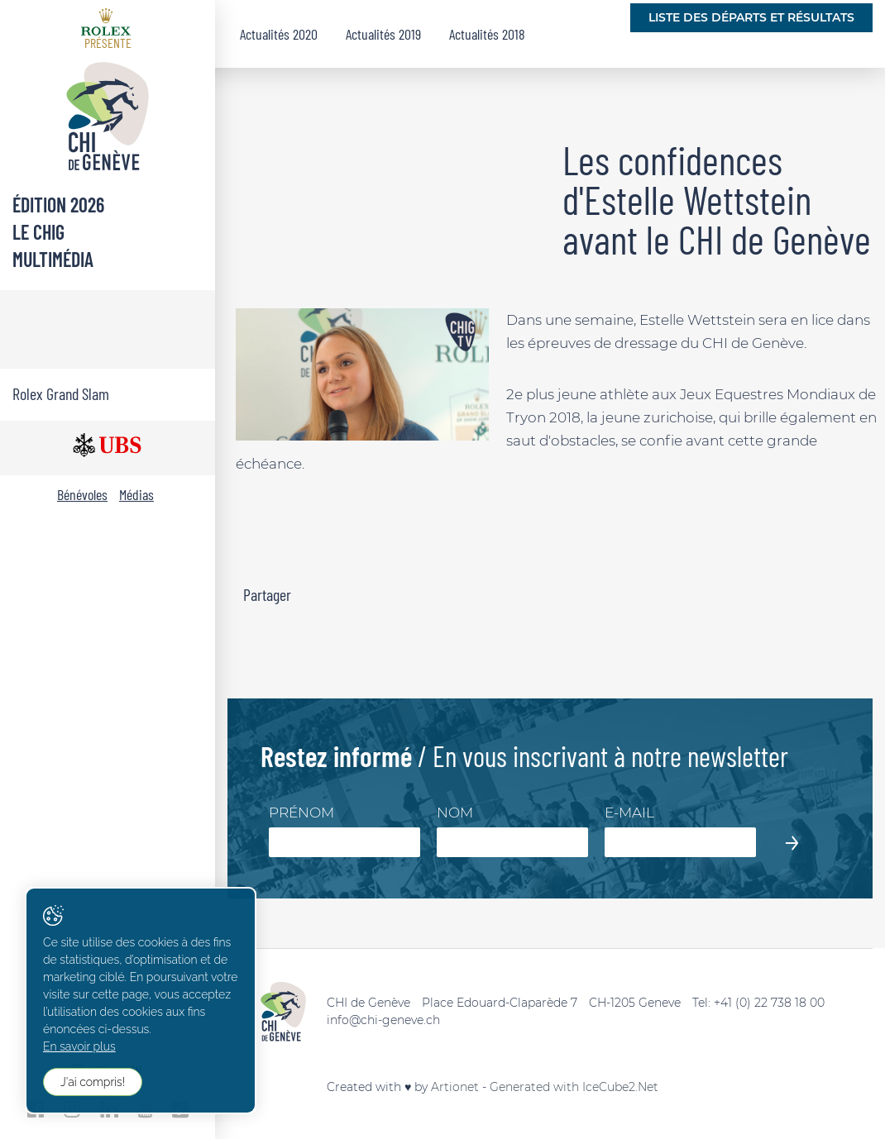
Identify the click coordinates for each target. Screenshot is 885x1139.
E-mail (629, 812)
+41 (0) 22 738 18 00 (769, 1002)
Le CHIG (38, 232)
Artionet (455, 1086)
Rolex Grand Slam (60, 393)
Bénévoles (82, 494)
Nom (455, 812)
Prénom (301, 812)
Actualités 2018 (487, 34)
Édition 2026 (58, 205)
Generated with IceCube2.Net (574, 1086)
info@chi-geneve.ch (383, 1020)
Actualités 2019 (383, 34)
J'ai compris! (92, 1082)
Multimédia (52, 259)
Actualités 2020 (279, 34)
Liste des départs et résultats (751, 17)
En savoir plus (79, 1046)
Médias (136, 494)
